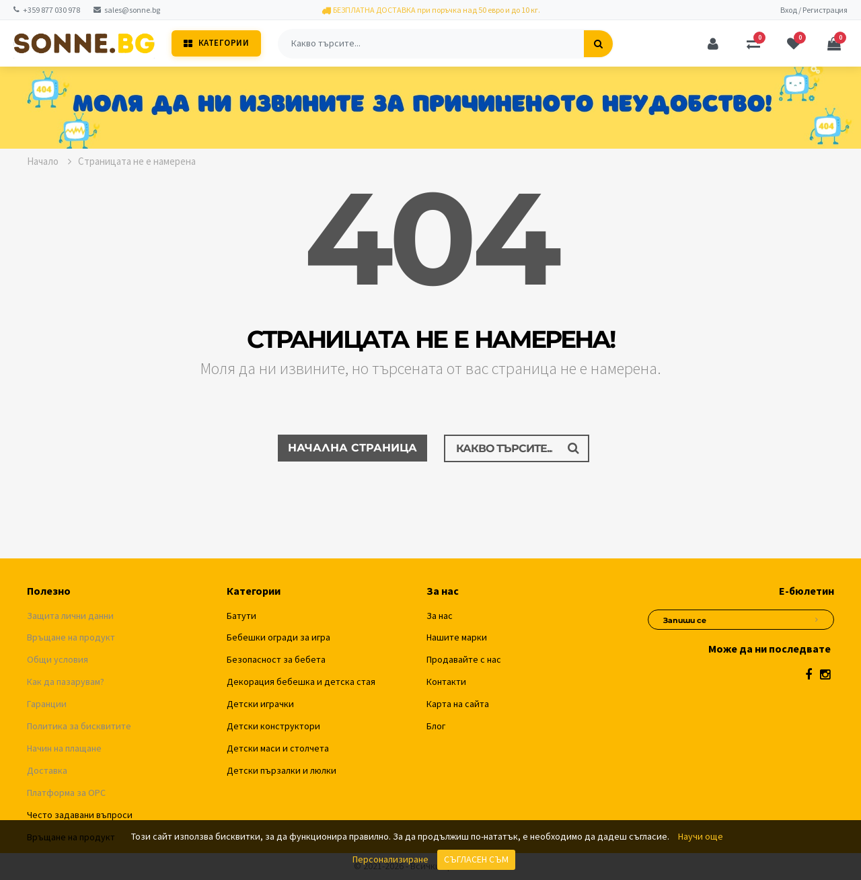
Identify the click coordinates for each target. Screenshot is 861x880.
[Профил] (713, 43)
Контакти (446, 681)
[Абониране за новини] (817, 617)
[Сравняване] (753, 43)
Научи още (700, 836)
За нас (439, 616)
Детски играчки (260, 704)
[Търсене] (598, 43)
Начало (49, 161)
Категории (216, 42)
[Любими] (793, 43)
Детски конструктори (273, 726)
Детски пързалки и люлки (281, 770)
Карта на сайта (457, 704)
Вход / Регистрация (814, 10)
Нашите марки (456, 637)
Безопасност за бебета (276, 659)
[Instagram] (825, 674)
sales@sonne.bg (126, 10)
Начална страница (352, 447)
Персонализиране (390, 859)
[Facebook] (808, 674)
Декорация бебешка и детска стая (301, 681)
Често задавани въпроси (80, 815)
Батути (241, 616)
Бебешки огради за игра (278, 637)
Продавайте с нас (463, 659)
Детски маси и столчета (278, 748)
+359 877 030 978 (46, 10)
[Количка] (834, 43)
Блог (435, 726)
